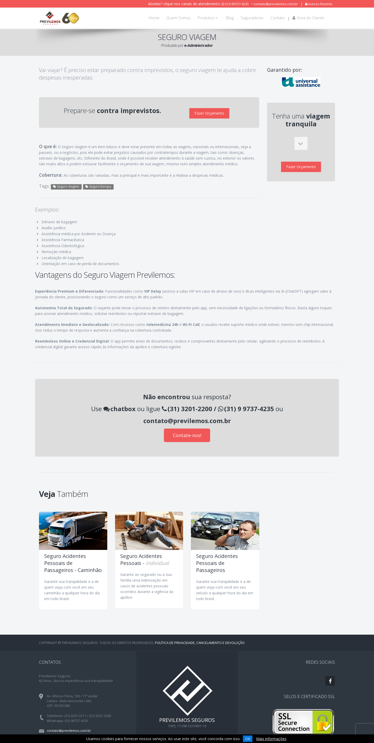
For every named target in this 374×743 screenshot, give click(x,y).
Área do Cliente (308, 18)
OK (247, 738)
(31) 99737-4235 (235, 4)
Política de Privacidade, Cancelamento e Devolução (200, 639)
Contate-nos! (187, 432)
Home (154, 18)
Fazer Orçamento (209, 111)
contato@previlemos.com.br (276, 4)
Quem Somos (178, 18)
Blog (230, 18)
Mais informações (271, 738)
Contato (277, 18)
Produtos (208, 18)
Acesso (318, 4)
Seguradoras (252, 18)
